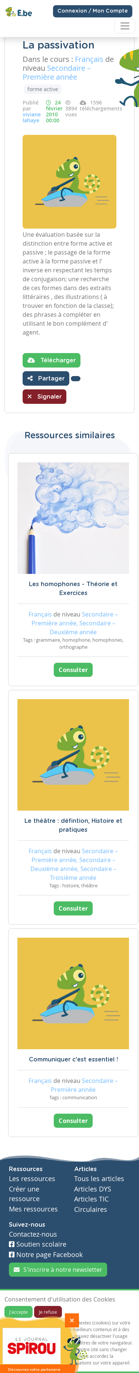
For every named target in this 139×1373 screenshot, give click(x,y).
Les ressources (32, 1178)
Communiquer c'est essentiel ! (73, 1060)
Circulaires (90, 1209)
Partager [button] (45, 378)
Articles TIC (91, 1199)
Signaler (44, 396)
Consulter (73, 670)
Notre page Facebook (46, 1254)
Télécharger (51, 360)
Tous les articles (99, 1178)
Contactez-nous (33, 1234)
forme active (42, 89)
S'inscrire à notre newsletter (58, 1269)
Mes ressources (33, 1209)
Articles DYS (92, 1189)
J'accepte (18, 1312)
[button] (75, 378)
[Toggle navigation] (125, 26)
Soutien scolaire (37, 1244)
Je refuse (48, 1312)
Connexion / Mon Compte (92, 11)
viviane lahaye (32, 117)
